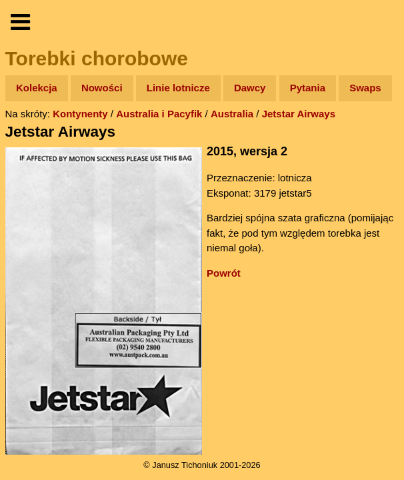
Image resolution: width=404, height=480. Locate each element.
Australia (232, 113)
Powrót (224, 273)
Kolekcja (36, 87)
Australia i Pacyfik (159, 113)
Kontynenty (80, 113)
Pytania (307, 87)
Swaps (365, 87)
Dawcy (250, 87)
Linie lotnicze (178, 87)
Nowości (102, 87)
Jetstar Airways (298, 113)
